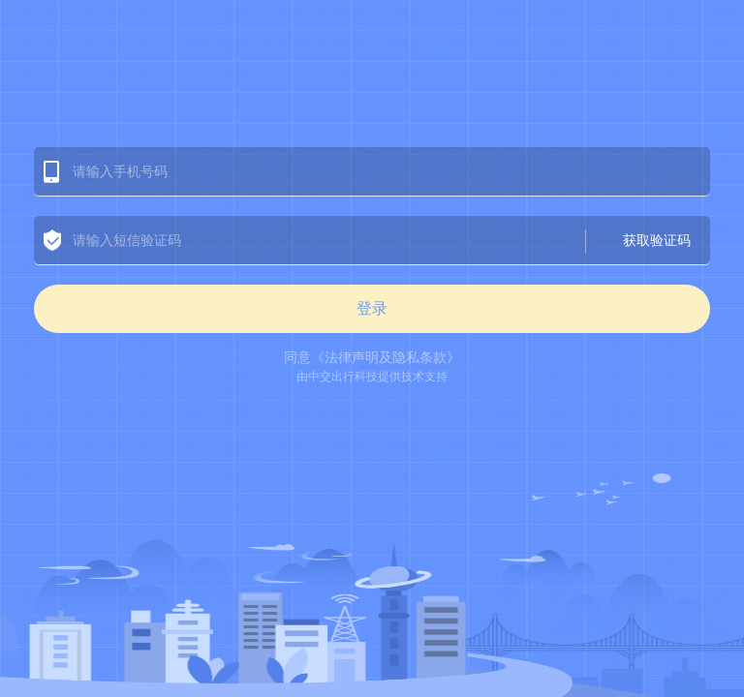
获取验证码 (657, 240)
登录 (372, 308)
